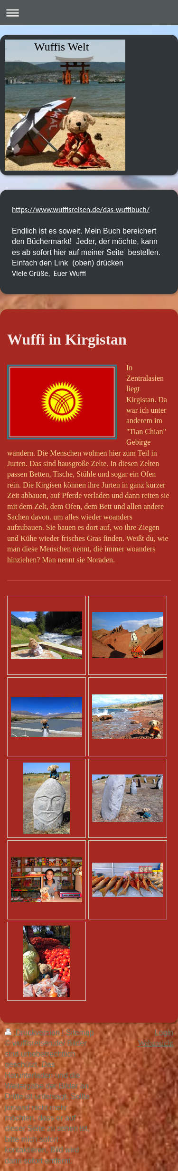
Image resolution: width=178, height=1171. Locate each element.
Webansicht (155, 1043)
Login (164, 1032)
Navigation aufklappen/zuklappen (89, 12)
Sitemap (80, 1032)
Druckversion (33, 1032)
